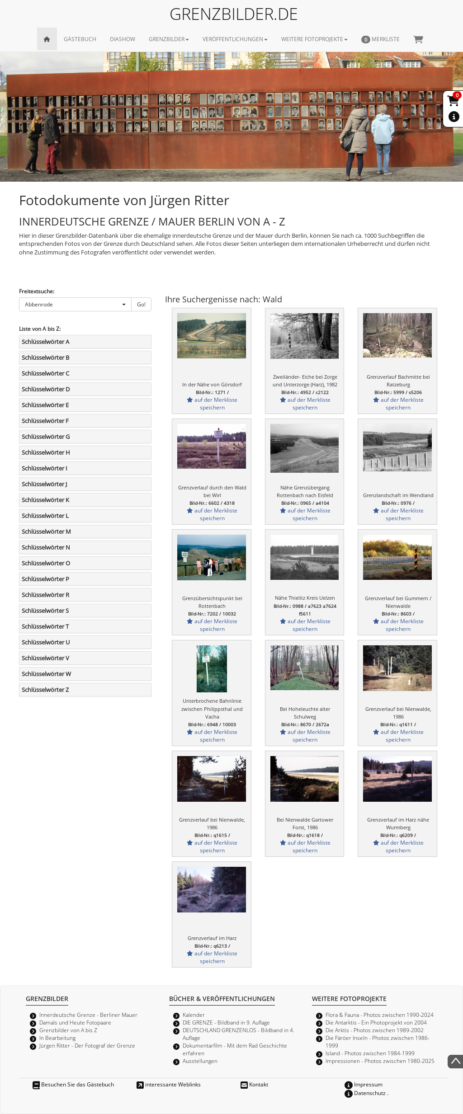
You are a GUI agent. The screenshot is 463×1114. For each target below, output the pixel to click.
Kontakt (254, 1084)
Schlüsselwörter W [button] (46, 674)
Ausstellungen (200, 1060)
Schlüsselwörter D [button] (46, 389)
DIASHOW (122, 38)
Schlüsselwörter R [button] (45, 595)
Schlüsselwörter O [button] (46, 563)
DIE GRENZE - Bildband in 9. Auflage (226, 1022)
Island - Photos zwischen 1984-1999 (370, 1053)
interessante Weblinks (169, 1084)
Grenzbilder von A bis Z (68, 1030)
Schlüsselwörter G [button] (46, 436)
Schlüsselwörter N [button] (46, 547)
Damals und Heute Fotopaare (75, 1022)
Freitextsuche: (36, 291)
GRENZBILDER (169, 38)
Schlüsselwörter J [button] (44, 484)
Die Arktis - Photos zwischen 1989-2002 (375, 1030)
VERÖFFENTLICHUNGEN (235, 38)
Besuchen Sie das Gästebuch (73, 1084)
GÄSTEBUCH (80, 38)
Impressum (364, 1084)
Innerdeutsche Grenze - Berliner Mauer (88, 1014)
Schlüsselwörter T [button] (45, 626)
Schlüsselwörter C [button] (45, 373)
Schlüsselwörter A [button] (45, 342)
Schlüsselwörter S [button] (45, 610)
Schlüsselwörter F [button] (45, 421)
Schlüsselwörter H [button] (46, 452)
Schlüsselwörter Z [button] (45, 690)
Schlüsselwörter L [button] (45, 516)
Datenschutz (365, 1092)
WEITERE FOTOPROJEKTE (314, 38)
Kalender (194, 1014)
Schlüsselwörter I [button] (44, 468)
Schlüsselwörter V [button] (45, 658)
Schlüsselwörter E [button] (45, 405)
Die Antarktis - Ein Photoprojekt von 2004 (376, 1022)
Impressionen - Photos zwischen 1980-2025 (380, 1060)
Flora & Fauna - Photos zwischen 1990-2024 (380, 1014)
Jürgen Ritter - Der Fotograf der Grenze (87, 1045)
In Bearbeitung (57, 1037)
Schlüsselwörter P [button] (45, 579)
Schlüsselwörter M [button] (46, 531)
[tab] (85, 341)
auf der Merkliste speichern (212, 403)
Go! (141, 304)
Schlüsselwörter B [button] (45, 357)
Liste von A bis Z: (40, 328)
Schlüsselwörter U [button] (46, 642)
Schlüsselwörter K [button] (45, 500)
